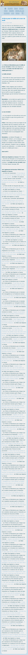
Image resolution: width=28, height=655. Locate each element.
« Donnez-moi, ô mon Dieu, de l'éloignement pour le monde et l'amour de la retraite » (13, 220)
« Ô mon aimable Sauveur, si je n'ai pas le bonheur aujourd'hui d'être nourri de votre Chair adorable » (12, 202)
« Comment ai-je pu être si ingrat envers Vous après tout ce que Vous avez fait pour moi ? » (13, 572)
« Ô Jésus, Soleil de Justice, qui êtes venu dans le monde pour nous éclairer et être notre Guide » (14, 252)
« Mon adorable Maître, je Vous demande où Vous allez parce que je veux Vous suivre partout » (13, 406)
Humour (18, 13)
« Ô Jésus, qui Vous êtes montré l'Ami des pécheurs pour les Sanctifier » (12, 461)
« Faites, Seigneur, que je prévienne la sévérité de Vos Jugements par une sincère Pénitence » (13, 321)
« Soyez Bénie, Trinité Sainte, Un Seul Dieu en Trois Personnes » (12, 444)
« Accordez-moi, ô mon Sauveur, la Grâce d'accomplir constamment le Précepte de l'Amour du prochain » (14, 614)
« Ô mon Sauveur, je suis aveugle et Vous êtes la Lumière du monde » (13, 306)
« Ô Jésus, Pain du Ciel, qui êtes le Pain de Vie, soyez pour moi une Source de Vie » (13, 453)
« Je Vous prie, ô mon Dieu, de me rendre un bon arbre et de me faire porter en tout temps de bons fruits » (14, 505)
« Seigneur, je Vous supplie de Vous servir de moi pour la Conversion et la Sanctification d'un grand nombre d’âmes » (14, 472)
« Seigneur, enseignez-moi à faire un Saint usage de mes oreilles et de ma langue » (14, 552)
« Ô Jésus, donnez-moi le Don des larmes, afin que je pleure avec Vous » (13, 529)
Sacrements (7, 13)
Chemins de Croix (19, 11)
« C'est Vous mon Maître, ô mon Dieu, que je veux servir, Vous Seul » (13, 583)
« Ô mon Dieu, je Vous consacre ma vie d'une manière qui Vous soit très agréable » (13, 175)
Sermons (21, 8)
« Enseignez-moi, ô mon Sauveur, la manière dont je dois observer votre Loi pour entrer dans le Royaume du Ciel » (13, 483)
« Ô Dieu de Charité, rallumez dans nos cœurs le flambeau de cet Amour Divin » (14, 180)
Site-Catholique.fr (14, 2)
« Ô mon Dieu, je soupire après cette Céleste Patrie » (14, 188)
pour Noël (9, 23)
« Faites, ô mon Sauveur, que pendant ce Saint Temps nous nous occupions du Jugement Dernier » (14, 211)
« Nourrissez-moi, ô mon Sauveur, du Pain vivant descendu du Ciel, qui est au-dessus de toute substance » (13, 494)
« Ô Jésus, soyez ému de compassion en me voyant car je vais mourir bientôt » (13, 594)
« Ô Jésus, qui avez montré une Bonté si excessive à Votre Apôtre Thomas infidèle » (14, 377)
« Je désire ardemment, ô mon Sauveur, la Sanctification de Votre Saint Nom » (13, 359)
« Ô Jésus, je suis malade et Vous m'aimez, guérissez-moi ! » (13, 624)
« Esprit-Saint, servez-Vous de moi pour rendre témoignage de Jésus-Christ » (14, 428)
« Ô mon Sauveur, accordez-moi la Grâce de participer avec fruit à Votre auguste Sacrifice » (14, 193)
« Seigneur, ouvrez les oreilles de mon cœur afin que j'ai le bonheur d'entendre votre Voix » (14, 229)
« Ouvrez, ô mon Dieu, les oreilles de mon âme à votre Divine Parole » (14, 297)
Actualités (10, 8)
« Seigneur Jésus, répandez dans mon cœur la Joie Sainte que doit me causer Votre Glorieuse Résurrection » (14, 368)
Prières (6, 11)
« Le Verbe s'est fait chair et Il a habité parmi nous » (13, 244)
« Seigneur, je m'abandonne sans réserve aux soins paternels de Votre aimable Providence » (14, 341)
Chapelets (11, 11)
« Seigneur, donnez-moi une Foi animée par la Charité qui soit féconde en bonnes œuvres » (14, 350)
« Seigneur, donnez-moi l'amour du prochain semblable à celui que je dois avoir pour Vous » (14, 562)
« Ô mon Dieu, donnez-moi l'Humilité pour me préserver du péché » (13, 604)
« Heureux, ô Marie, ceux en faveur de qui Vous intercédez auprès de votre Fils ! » (13, 261)
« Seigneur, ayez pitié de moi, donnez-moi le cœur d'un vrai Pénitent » (14, 540)
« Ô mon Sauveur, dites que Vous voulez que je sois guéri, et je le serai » (14, 271)
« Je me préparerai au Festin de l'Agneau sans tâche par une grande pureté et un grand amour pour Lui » (14, 635)
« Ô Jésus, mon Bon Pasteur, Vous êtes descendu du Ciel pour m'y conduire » (13, 386)
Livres (12, 13)
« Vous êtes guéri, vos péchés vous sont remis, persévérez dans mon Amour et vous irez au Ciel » (13, 647)
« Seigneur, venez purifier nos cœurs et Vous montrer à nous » (14, 238)
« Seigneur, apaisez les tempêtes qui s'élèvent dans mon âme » (13, 277)
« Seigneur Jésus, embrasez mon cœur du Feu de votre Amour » (13, 436)
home (5, 9)
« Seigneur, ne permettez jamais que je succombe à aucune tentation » (13, 313)
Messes (16, 8)
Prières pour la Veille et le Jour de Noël (13, 19)
